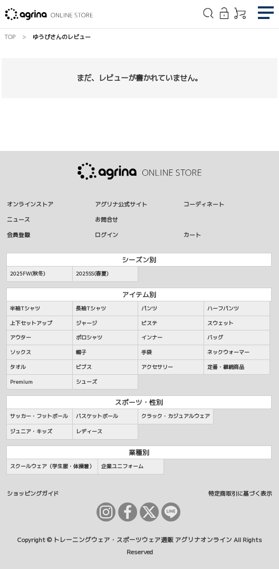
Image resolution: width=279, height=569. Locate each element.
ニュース (18, 219)
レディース (89, 431)
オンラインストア (30, 204)
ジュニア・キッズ (31, 431)
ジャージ (86, 323)
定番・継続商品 (225, 367)
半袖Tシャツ (25, 308)
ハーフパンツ (223, 308)
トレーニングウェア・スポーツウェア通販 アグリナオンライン (142, 540)
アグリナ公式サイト (121, 204)
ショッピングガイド (33, 493)
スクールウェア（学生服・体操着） (52, 466)
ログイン (106, 235)
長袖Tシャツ (91, 308)
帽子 (81, 352)
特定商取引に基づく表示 (240, 493)
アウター (20, 337)
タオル (18, 367)
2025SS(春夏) (92, 273)
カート (192, 235)
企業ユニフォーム (122, 466)
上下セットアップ (31, 323)
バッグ (215, 337)
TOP (9, 37)
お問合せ (106, 219)
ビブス (84, 367)
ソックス (20, 352)
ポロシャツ (89, 337)
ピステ (149, 323)
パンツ (149, 308)
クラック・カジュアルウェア (175, 416)
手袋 (146, 352)
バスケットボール (97, 416)
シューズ (86, 381)
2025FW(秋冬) (27, 273)
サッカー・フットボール (39, 416)
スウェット (220, 323)
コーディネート (204, 204)
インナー (151, 337)
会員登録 (18, 235)
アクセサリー (157, 367)
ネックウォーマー (228, 352)
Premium (21, 381)
